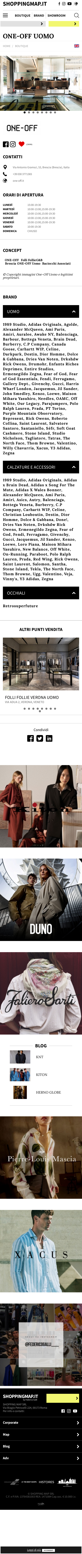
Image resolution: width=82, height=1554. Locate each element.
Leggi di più (46, 1550)
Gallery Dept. (16, 432)
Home (6, 47)
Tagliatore (35, 487)
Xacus (42, 497)
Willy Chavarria (18, 497)
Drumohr (38, 413)
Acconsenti (62, 1550)
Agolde (70, 373)
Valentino (66, 492)
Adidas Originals (44, 373)
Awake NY (44, 383)
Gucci (58, 432)
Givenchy (41, 432)
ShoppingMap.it (25, 3)
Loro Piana (28, 593)
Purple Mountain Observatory (32, 462)
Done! (61, 568)
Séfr (50, 477)
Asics (22, 548)
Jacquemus (44, 437)
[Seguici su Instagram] (60, 4)
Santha (59, 613)
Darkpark (12, 403)
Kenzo (38, 442)
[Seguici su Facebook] (55, 4)
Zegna (9, 502)
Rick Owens (37, 467)
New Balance (35, 598)
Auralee (24, 383)
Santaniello (32, 477)
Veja (68, 623)
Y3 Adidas (60, 497)
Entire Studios (38, 418)
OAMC (62, 447)
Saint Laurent (33, 472)
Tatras (54, 487)
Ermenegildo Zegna (22, 422)
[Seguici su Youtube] (65, 4)
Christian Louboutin (23, 563)
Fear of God (55, 422)
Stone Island (37, 482)
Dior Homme (52, 403)
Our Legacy (28, 452)
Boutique (22, 15)
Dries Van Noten (42, 408)
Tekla (35, 618)
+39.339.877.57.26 (35, 1460)
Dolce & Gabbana (37, 568)
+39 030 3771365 (22, 175)
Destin (30, 403)
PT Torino (55, 457)
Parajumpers (54, 452)
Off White (60, 598)
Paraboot (38, 603)
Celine (52, 398)
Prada (37, 457)
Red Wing (42, 608)
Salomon (41, 613)
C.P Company (36, 393)
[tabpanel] (41, 84)
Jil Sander (67, 437)
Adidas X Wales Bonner (38, 538)
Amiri (8, 383)
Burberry (12, 393)
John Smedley (16, 442)
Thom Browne (41, 492)
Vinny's (10, 628)
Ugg (36, 623)
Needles (46, 447)
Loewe (53, 442)
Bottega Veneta (36, 388)
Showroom (57, 15)
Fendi (45, 427)
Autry (34, 548)
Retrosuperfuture (20, 655)
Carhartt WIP (30, 398)
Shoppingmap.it (20, 1447)
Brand (39, 15)
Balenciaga (66, 383)
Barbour (11, 388)
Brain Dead (65, 388)
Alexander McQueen (23, 378)
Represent (13, 467)
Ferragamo (64, 427)
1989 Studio (14, 373)
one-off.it (18, 182)
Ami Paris (55, 378)
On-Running (15, 603)
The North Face (58, 618)
